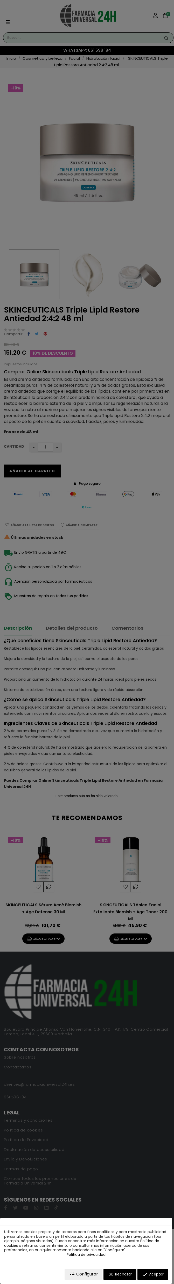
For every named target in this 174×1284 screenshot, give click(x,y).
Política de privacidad (86, 1254)
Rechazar (120, 1274)
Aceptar (153, 1274)
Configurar (83, 1274)
